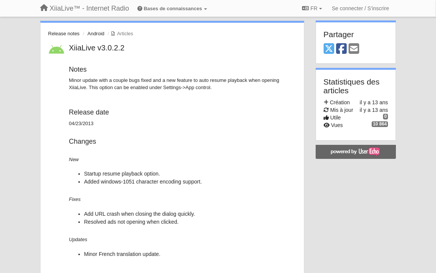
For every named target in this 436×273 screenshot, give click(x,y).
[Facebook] (341, 49)
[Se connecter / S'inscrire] (360, 8)
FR (312, 8)
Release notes (63, 33)
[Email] (354, 49)
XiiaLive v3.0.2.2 (97, 48)
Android (95, 33)
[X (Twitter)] (329, 49)
